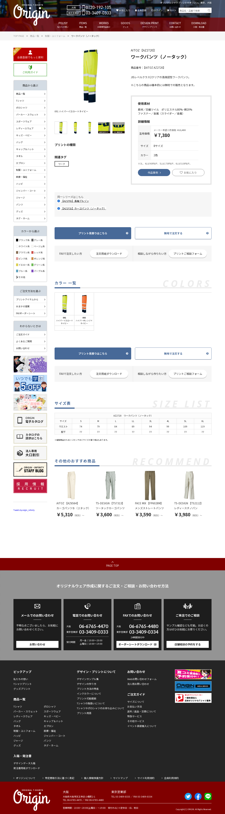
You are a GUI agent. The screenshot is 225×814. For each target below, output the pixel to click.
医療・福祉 (21, 176)
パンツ (19, 204)
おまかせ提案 (23, 306)
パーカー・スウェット (27, 114)
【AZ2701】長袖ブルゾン (75, 201)
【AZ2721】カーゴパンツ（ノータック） (83, 208)
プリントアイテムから (27, 299)
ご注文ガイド (23, 334)
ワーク (61, 163)
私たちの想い (20, 679)
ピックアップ (22, 671)
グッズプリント (21, 688)
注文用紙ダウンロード (109, 253)
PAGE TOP (112, 565)
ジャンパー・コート (26, 190)
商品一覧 (34, 35)
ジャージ (20, 197)
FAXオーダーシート (25, 313)
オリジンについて (25, 778)
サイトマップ (120, 778)
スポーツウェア (24, 121)
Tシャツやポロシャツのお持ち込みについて (100, 708)
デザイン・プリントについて (96, 671)
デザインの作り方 (86, 684)
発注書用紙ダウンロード (26, 768)
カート (173, 10)
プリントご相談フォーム (187, 253)
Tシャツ (20, 100)
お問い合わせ (23, 348)
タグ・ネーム (23, 218)
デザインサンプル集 (88, 679)
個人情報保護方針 (93, 778)
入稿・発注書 (22, 756)
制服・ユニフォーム (55, 35)
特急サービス (134, 716)
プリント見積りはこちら (92, 233)
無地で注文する (173, 233)
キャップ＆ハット (25, 149)
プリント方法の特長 (88, 688)
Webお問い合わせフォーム (142, 679)
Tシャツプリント (22, 684)
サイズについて (135, 701)
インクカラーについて (89, 693)
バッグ (19, 142)
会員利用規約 (171, 778)
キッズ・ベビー (24, 135)
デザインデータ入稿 (24, 763)
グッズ (19, 211)
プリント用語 (84, 713)
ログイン (158, 10)
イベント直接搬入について (141, 726)
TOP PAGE (18, 35)
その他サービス (135, 721)
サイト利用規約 (145, 778)
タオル (19, 156)
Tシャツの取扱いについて (91, 703)
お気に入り (124, 10)
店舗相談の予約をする (188, 644)
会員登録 (141, 10)
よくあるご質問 (24, 341)
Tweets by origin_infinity (24, 510)
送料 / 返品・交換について (141, 711)
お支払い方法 (134, 706)
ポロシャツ (21, 107)
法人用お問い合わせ (138, 684)
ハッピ (19, 183)
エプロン (20, 162)
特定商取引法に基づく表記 (59, 778)
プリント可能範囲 (86, 698)
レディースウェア (25, 128)
